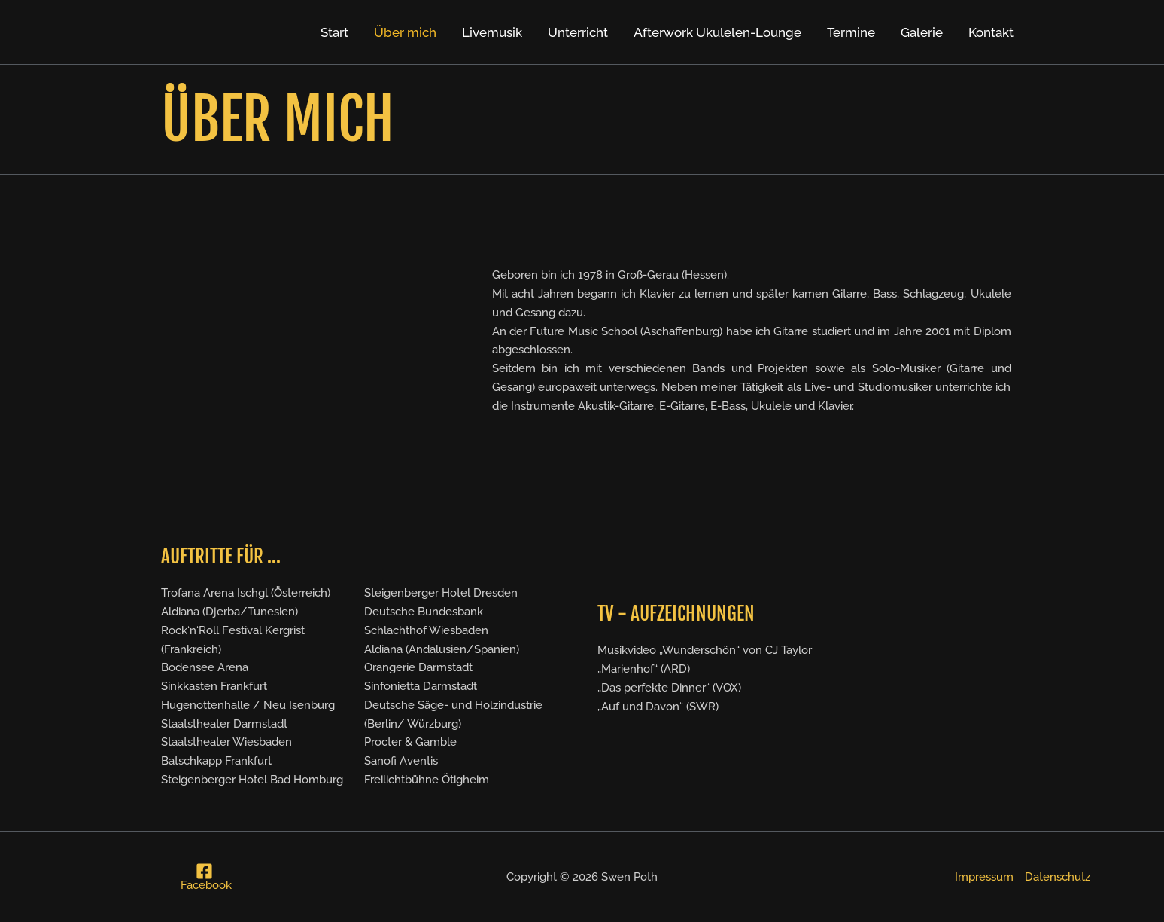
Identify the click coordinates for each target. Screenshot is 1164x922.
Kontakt (991, 32)
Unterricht (578, 32)
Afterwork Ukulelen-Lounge (717, 32)
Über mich (405, 32)
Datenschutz (1057, 877)
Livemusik (492, 32)
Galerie (922, 32)
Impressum (984, 877)
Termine (851, 32)
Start (334, 32)
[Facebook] (204, 876)
